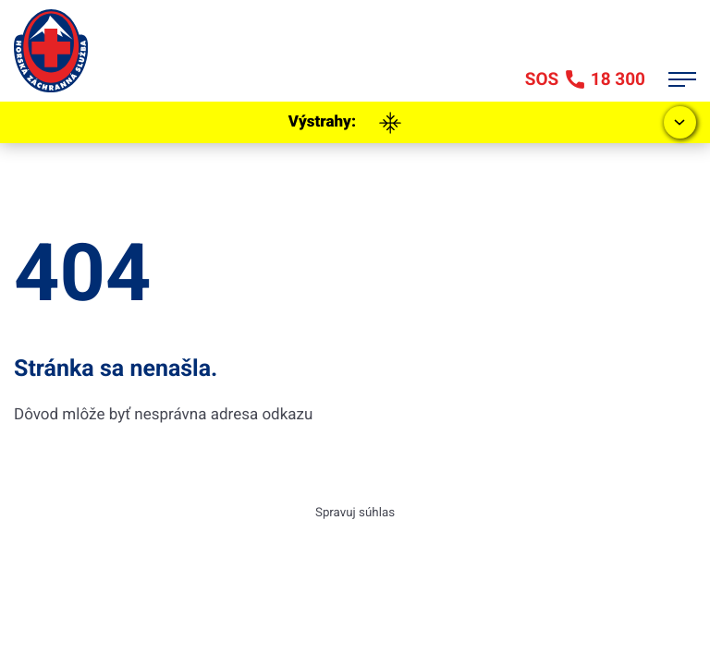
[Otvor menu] (682, 79)
